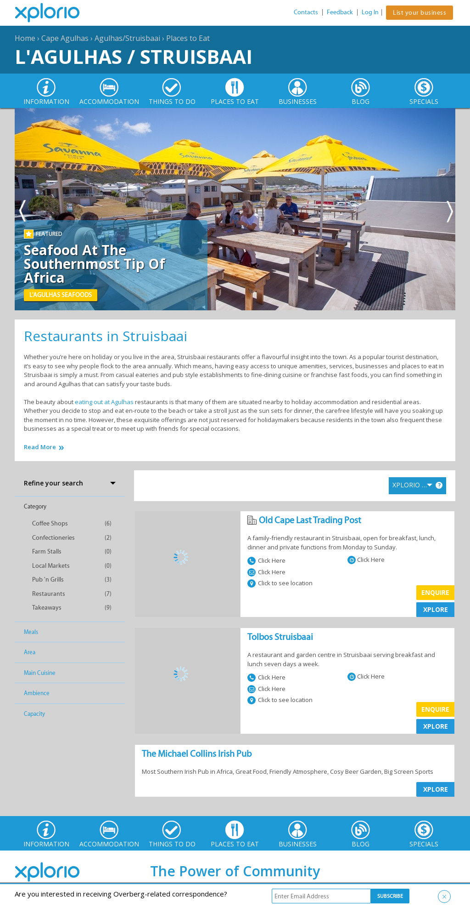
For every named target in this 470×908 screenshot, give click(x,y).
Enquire (435, 592)
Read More (40, 447)
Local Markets (51, 566)
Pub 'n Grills (48, 579)
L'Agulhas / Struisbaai (133, 56)
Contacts (306, 12)
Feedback (340, 12)
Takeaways (47, 607)
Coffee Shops (50, 523)
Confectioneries (53, 538)
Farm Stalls (47, 551)
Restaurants (48, 594)
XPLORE (435, 609)
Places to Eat (188, 38)
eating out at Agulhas (104, 402)
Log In (370, 12)
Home (25, 38)
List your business (419, 13)
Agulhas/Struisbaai (127, 38)
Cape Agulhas (65, 38)
